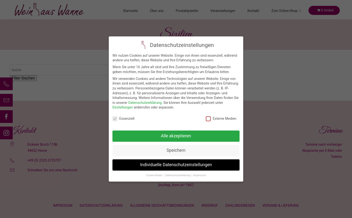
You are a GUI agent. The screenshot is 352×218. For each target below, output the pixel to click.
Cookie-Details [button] (154, 171)
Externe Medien (221, 114)
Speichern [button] (175, 146)
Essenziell (123, 114)
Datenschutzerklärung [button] (178, 171)
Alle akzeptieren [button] (176, 131)
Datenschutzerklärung (145, 98)
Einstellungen (122, 103)
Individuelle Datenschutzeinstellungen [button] (176, 160)
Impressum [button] (199, 171)
